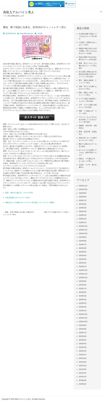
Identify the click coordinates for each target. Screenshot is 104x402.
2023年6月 (83, 292)
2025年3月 (83, 215)
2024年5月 (83, 252)
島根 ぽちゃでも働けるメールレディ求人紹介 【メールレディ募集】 (30, 202)
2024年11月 (83, 230)
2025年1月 (83, 222)
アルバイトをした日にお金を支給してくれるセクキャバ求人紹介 (88, 119)
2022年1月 (83, 354)
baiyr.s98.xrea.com (26, 33)
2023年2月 (83, 307)
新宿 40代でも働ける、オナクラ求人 (19, 193)
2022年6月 (83, 336)
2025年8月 (83, 197)
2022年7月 (83, 332)
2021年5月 (83, 362)
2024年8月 (83, 241)
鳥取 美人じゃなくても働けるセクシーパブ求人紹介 (88, 65)
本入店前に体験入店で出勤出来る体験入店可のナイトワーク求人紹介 (88, 74)
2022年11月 (83, 318)
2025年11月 (83, 186)
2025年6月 (83, 204)
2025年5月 (83, 208)
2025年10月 (83, 189)
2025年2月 (83, 219)
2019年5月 (83, 384)
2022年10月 (83, 321)
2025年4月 (83, 211)
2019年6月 (83, 380)
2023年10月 (83, 277)
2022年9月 (83, 325)
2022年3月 (83, 347)
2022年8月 (83, 329)
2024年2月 (83, 263)
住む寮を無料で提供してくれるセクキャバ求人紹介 (88, 36)
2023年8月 (83, 285)
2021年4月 (83, 366)
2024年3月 (83, 259)
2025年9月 (83, 193)
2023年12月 (83, 270)
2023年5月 (83, 296)
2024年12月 (83, 226)
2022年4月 (83, 343)
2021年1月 (83, 377)
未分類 (39, 33)
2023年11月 (83, 274)
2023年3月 (83, 303)
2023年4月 (83, 299)
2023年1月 (83, 310)
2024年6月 (83, 248)
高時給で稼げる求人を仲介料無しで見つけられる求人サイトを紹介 (88, 51)
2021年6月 (83, 358)
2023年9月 (83, 281)
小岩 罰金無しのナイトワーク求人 (17, 197)
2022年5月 (83, 340)
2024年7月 (83, 244)
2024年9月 (83, 237)
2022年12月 (83, 314)
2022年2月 (83, 351)
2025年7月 (83, 200)
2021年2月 (83, 373)
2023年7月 (83, 288)
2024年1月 (83, 266)
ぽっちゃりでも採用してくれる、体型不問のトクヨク (88, 152)
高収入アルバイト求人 (18, 12)
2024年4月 (83, 255)
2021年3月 (83, 369)
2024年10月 (83, 233)
